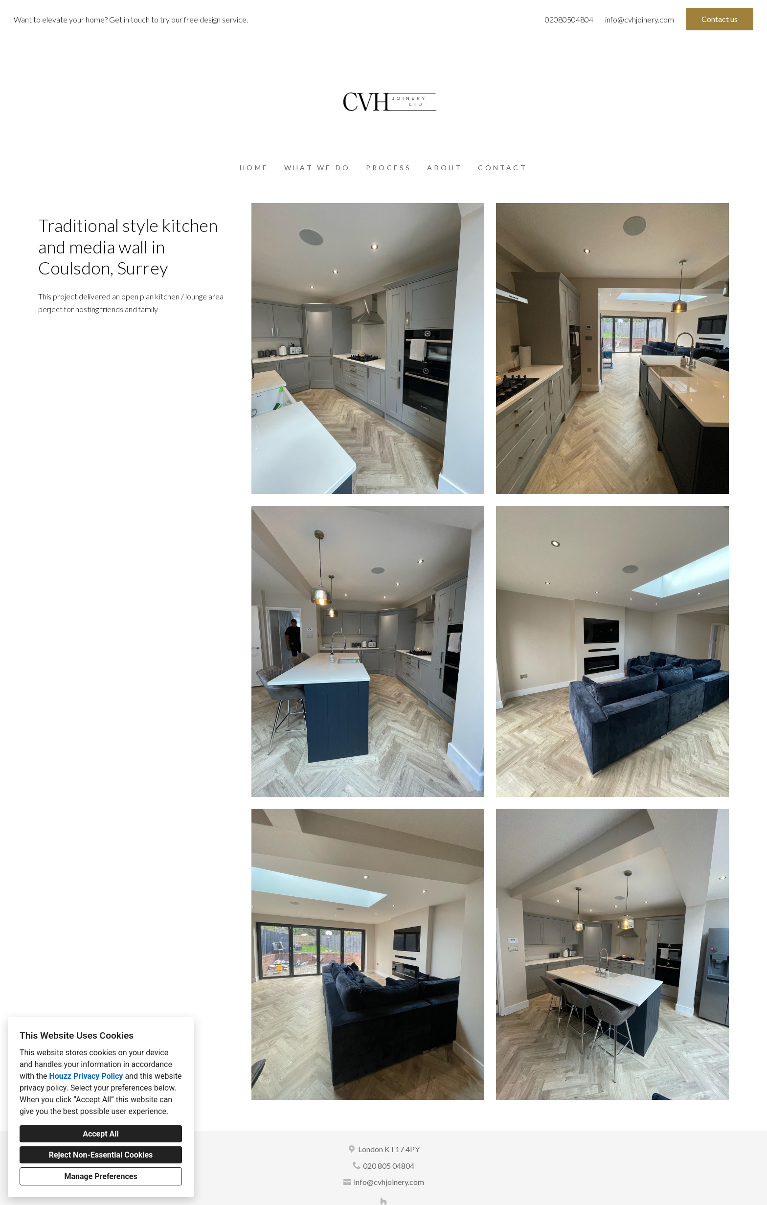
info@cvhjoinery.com (639, 19)
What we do (317, 167)
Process (388, 167)
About (444, 167)
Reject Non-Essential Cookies (101, 1155)
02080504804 (569, 19)
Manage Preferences (100, 1176)
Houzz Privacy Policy (86, 1076)
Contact (502, 167)
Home (254, 167)
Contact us (719, 18)
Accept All (101, 1133)
